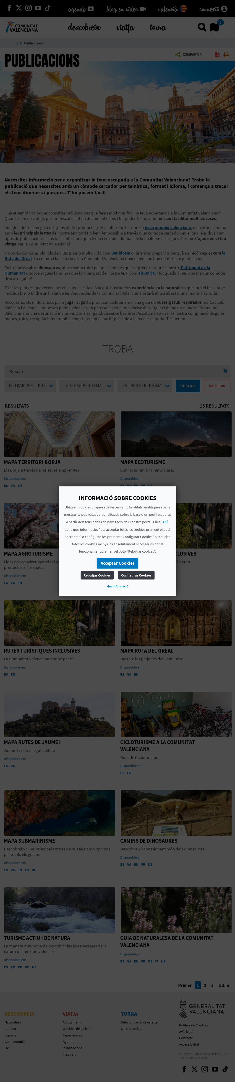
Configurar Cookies (136, 575)
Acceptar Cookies (118, 563)
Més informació (117, 586)
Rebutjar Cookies (97, 575)
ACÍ (165, 522)
